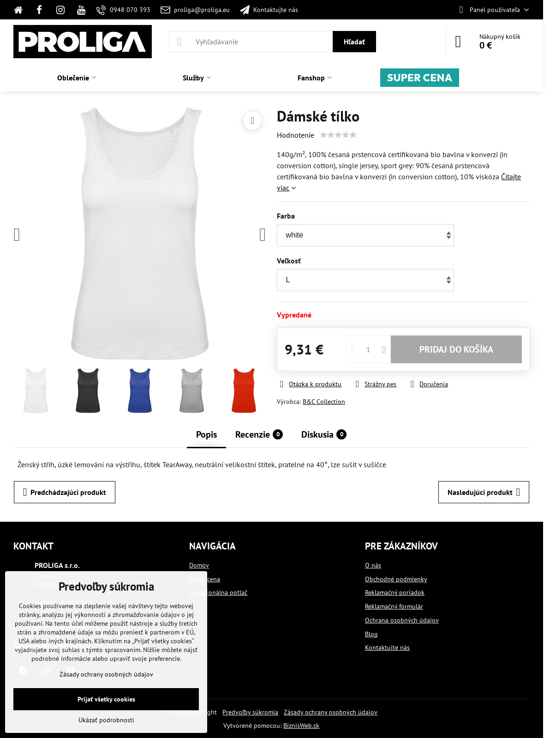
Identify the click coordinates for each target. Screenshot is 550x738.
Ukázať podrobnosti (106, 720)
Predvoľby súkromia (250, 712)
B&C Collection (324, 401)
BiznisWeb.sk (301, 725)
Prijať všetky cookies (106, 699)
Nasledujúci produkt (484, 492)
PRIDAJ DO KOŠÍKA (456, 349)
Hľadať (354, 41)
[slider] (338, 135)
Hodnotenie (295, 135)
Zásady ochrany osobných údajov (330, 712)
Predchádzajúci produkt (65, 492)
